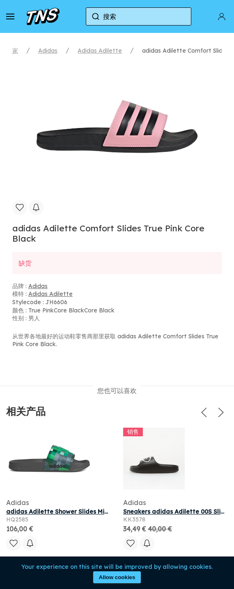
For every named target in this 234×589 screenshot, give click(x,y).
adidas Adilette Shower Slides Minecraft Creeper (79, 511)
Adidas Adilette (100, 50)
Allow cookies (117, 577)
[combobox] (139, 16)
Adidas (47, 50)
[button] (10, 16)
